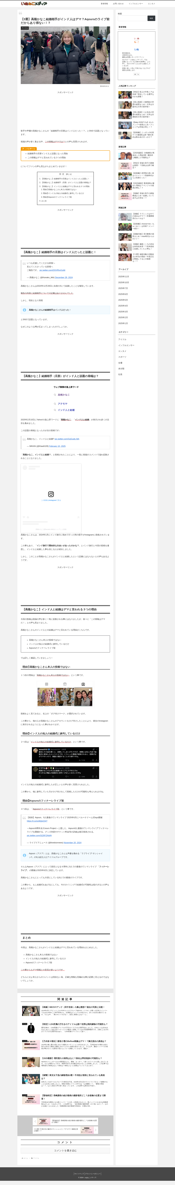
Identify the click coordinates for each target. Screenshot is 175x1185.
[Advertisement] (65, 109)
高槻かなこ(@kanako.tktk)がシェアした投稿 (51, 530)
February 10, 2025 (57, 447)
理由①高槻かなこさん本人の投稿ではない (60, 190)
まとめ (44, 202)
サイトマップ (78, 1178)
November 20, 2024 (72, 843)
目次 (62, 174)
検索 (120, 14)
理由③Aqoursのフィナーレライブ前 (57, 198)
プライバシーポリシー (93, 1178)
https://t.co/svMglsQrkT (37, 822)
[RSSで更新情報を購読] (138, 74)
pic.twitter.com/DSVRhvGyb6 (52, 271)
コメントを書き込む (65, 1154)
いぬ (136, 49)
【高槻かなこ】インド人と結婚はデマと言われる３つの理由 (65, 187)
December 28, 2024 (64, 278)
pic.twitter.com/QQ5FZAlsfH (39, 836)
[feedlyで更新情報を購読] (135, 74)
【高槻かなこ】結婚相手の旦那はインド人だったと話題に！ (65, 179)
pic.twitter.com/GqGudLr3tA (67, 440)
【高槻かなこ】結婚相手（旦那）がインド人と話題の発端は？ (66, 183)
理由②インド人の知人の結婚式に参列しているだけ (63, 194)
